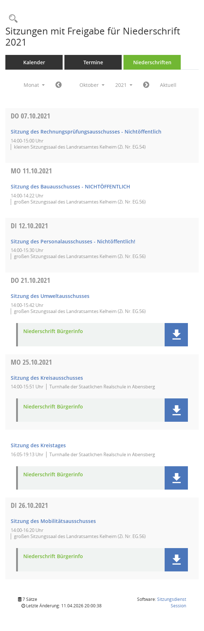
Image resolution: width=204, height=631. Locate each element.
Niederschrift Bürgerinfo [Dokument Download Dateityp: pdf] (53, 331)
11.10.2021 (31, 171)
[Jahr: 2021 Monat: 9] (58, 85)
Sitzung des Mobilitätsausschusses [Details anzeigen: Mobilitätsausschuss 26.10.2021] (53, 521)
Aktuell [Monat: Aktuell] (168, 84)
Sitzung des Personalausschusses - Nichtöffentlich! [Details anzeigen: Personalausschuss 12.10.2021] (73, 241)
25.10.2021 (31, 362)
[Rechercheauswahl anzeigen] (11, 19)
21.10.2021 (30, 280)
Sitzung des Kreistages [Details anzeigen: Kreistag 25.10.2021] (38, 445)
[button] (176, 334)
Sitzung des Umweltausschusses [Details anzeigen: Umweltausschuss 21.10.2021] (50, 296)
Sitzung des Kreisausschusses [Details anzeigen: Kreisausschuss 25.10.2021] (47, 377)
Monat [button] (34, 84)
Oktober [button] (92, 84)
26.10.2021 (29, 505)
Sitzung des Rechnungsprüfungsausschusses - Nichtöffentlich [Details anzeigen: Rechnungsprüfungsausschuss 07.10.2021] (86, 131)
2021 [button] (123, 84)
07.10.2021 (30, 116)
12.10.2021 (29, 225)
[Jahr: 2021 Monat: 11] (146, 85)
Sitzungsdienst (171, 602)
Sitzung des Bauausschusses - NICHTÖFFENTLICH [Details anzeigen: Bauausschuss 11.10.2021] (70, 186)
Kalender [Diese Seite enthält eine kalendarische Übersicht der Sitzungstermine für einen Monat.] (34, 62)
